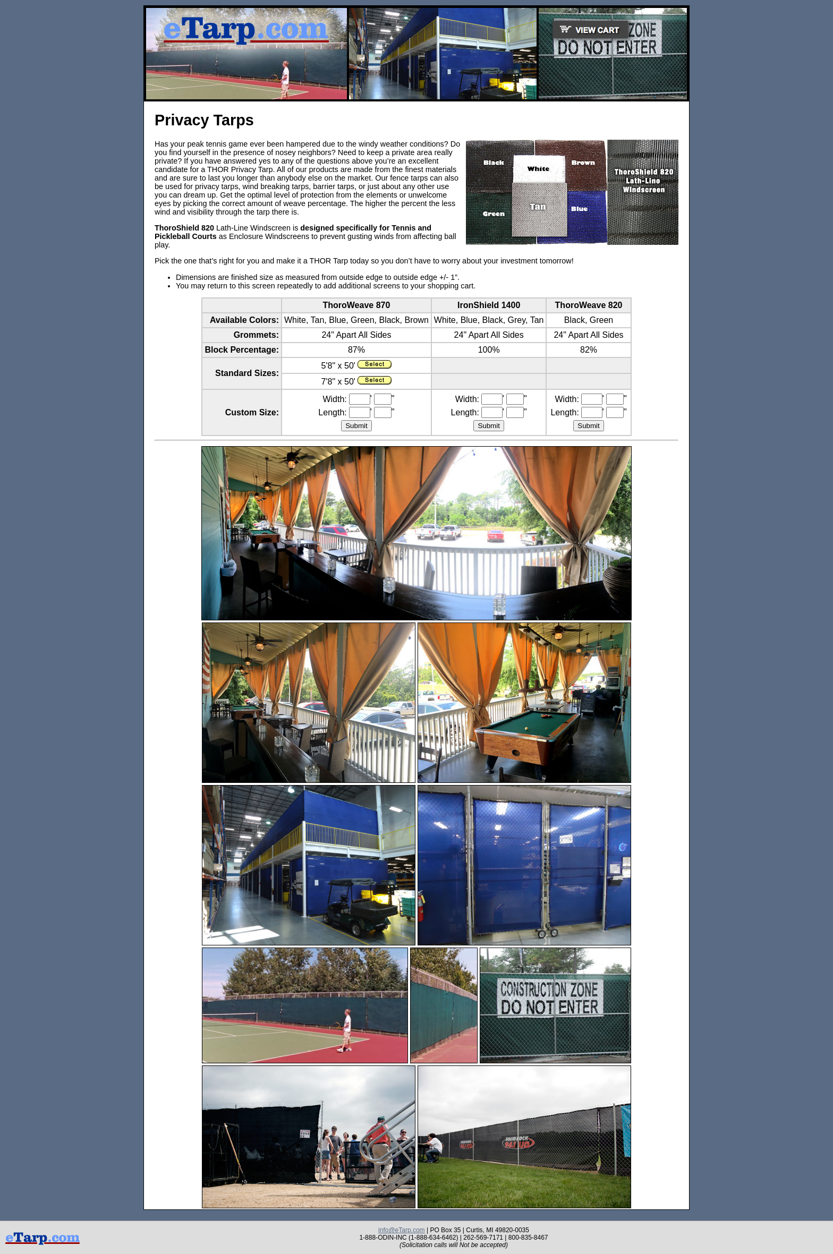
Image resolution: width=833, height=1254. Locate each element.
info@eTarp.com (401, 1230)
